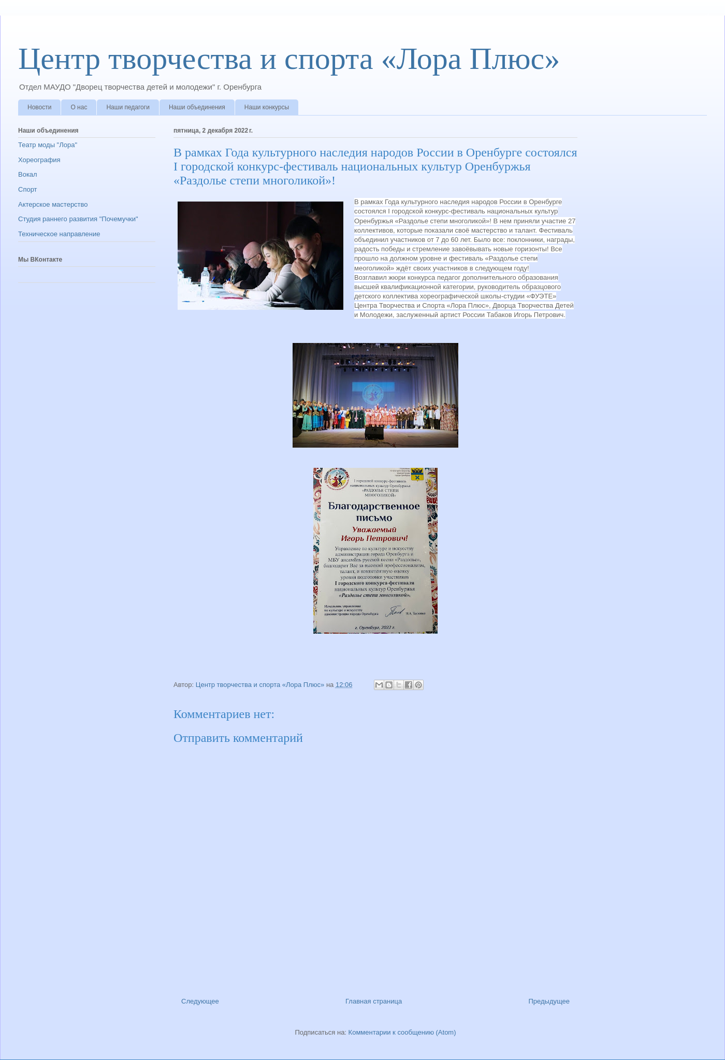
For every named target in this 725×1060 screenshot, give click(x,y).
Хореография (39, 160)
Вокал (27, 174)
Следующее (200, 1001)
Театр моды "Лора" (47, 145)
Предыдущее (549, 1001)
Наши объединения (197, 107)
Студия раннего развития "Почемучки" (78, 219)
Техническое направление (59, 234)
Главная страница (373, 1001)
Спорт (27, 189)
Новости (39, 107)
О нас (78, 107)
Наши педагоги (127, 107)
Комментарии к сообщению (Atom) (402, 1032)
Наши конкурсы (266, 107)
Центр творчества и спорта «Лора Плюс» (289, 58)
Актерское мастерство (53, 204)
